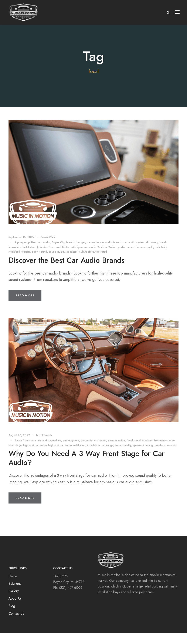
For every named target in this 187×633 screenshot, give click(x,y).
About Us (15, 598)
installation (29, 247)
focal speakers (144, 440)
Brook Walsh (48, 237)
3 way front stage (25, 440)
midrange (107, 445)
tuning (149, 445)
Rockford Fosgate (19, 252)
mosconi (89, 247)
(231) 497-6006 (70, 587)
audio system (71, 440)
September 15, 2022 (21, 237)
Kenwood (55, 247)
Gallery (13, 591)
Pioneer (140, 247)
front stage (14, 445)
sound (43, 252)
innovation (14, 247)
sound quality (57, 252)
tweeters (160, 445)
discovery (152, 242)
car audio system (133, 242)
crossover (100, 440)
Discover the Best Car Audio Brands (66, 260)
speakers (72, 252)
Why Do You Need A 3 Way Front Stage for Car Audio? (86, 458)
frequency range (164, 440)
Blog (11, 605)
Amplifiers (30, 242)
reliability (161, 247)
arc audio (44, 242)
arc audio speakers (49, 440)
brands (70, 242)
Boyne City (58, 242)
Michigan (77, 247)
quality (150, 247)
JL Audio (42, 247)
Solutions (14, 583)
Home (12, 576)
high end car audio (35, 445)
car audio (93, 242)
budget (80, 242)
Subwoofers (86, 252)
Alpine (18, 242)
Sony (35, 252)
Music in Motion (106, 247)
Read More (25, 295)
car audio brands (111, 242)
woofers (171, 445)
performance (126, 247)
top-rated (101, 252)
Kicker (66, 247)
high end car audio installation (66, 445)
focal (163, 242)
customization (116, 440)
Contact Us (16, 613)
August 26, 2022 (19, 435)
